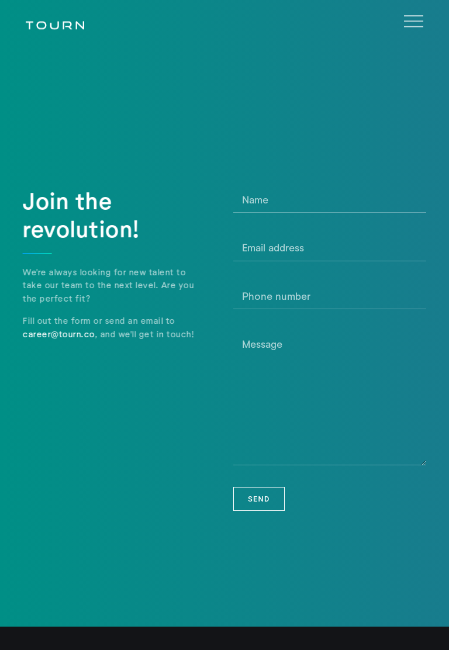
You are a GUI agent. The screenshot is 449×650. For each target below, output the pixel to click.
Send (259, 499)
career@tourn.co (58, 334)
